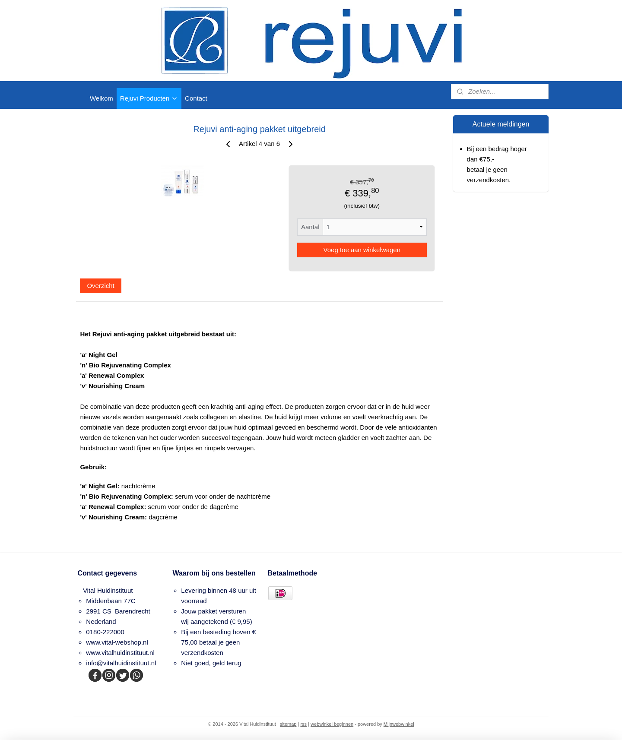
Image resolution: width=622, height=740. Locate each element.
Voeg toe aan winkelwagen (361, 249)
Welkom (101, 98)
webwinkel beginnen (332, 724)
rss (303, 724)
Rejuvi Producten (149, 98)
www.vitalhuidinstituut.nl (120, 652)
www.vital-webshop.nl (117, 642)
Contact (196, 98)
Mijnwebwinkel (399, 724)
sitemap (288, 724)
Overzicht (100, 285)
